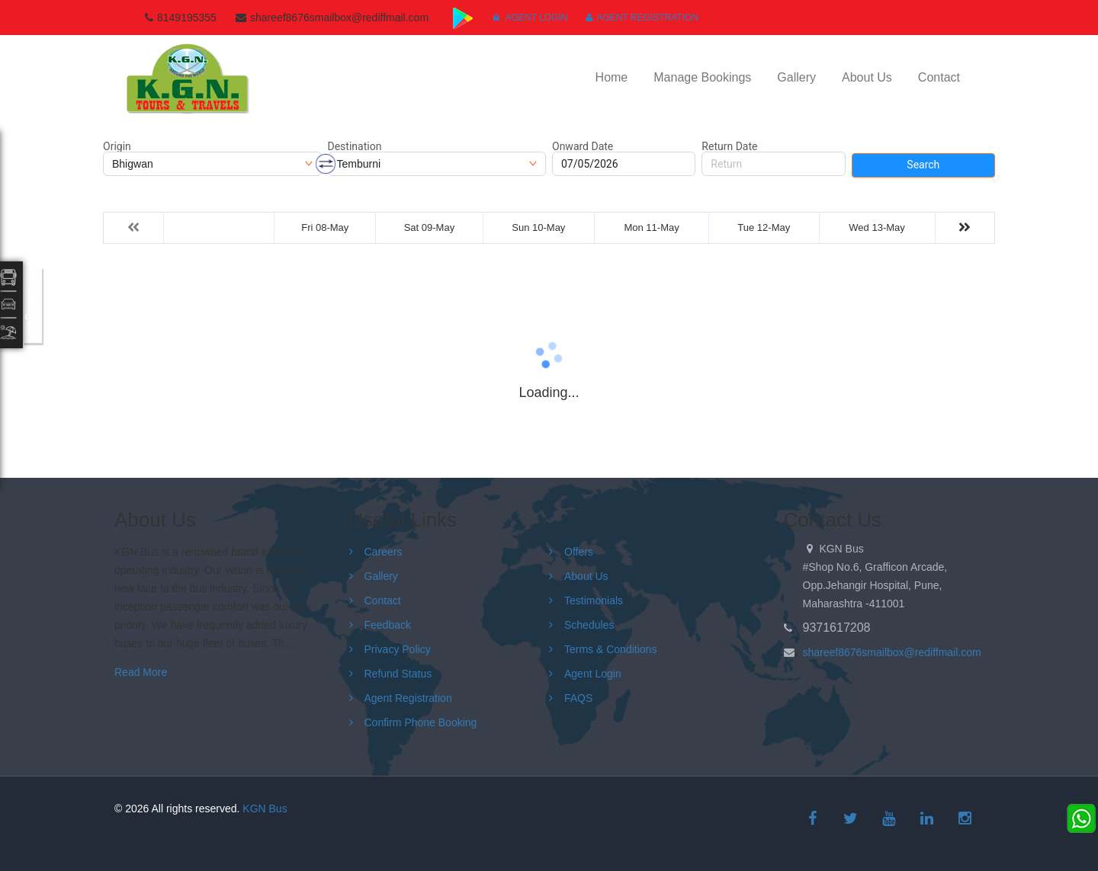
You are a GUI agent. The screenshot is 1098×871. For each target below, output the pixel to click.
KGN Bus (264, 808)
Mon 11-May (651, 227)
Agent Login (530, 17)
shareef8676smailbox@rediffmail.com (892, 652)
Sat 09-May (429, 227)
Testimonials (593, 600)
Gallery (796, 77)
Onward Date (582, 146)
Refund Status (398, 674)
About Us (867, 77)
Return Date (729, 146)
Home (612, 77)
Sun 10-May (538, 227)
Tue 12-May (763, 227)
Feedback (387, 625)
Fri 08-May (324, 227)
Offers (578, 552)
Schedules (589, 625)
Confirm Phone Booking (420, 722)
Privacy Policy (397, 649)
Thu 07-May (218, 227)
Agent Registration (642, 17)
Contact (939, 77)
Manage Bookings (702, 77)
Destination (355, 146)
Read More (140, 672)
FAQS (578, 698)
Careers (383, 552)
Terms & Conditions (610, 649)
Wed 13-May (876, 227)
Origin (117, 146)
